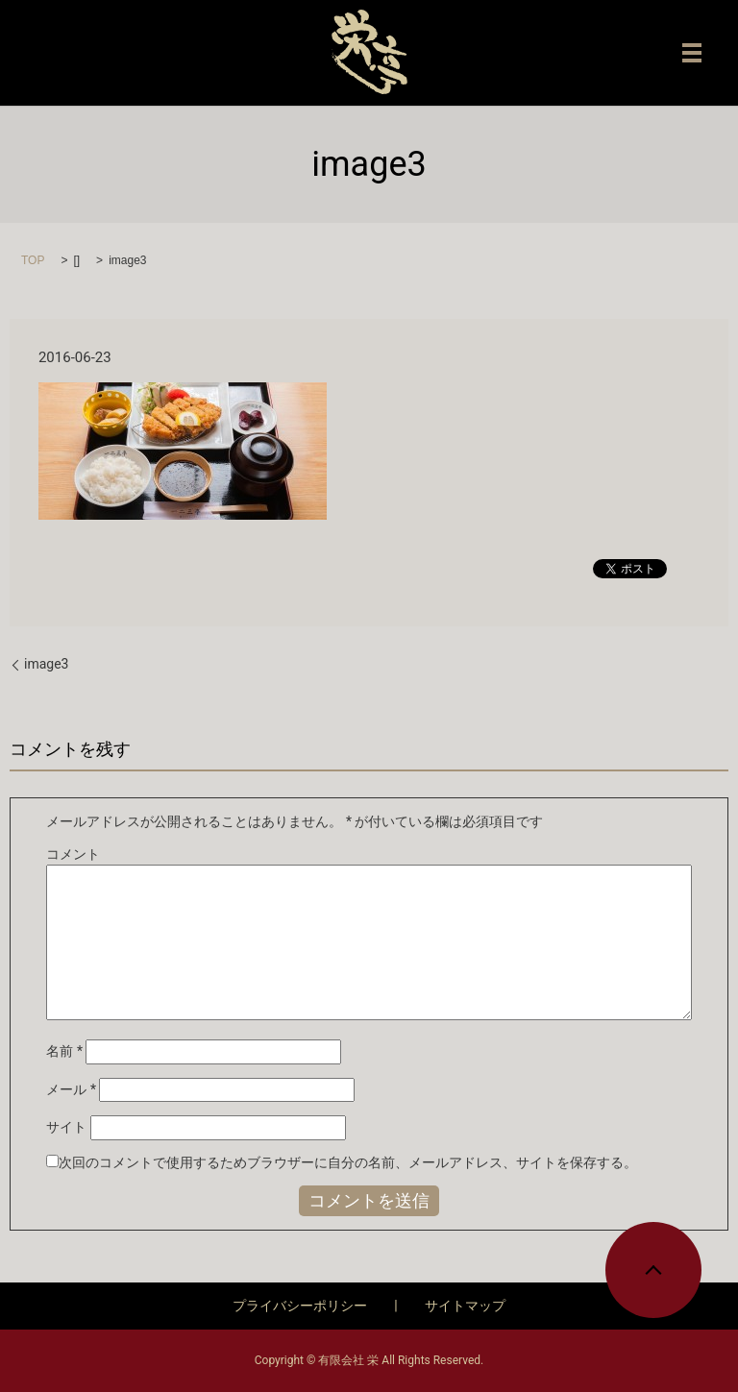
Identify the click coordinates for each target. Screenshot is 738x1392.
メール (71, 1089)
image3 (46, 664)
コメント (73, 854)
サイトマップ (465, 1305)
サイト (66, 1127)
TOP (32, 260)
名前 (64, 1051)
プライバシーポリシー (300, 1305)
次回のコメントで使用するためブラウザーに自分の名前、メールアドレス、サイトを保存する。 (348, 1162)
